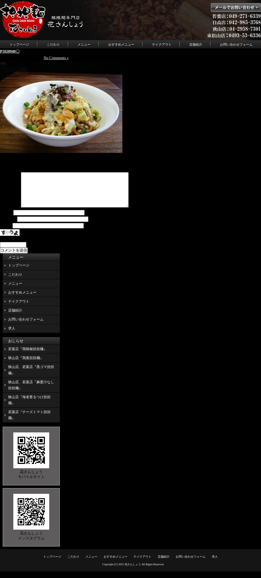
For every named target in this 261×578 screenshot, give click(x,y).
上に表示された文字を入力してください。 (36, 245)
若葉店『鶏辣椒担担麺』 (27, 355)
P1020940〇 (10, 51)
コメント (10, 213)
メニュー (84, 44)
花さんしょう (133, 570)
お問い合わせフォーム (236, 44)
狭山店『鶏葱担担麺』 (26, 364)
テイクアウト (162, 44)
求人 (11, 335)
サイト (5, 232)
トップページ (19, 44)
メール (8, 226)
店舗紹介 (195, 44)
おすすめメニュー (121, 44)
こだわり (53, 44)
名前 (6, 219)
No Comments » (56, 58)
